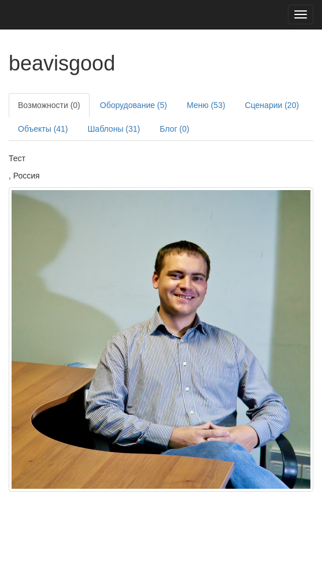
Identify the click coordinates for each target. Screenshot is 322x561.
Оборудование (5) (133, 105)
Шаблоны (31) (114, 128)
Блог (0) (174, 128)
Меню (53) (206, 105)
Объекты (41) (43, 128)
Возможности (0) (49, 105)
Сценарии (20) (272, 105)
